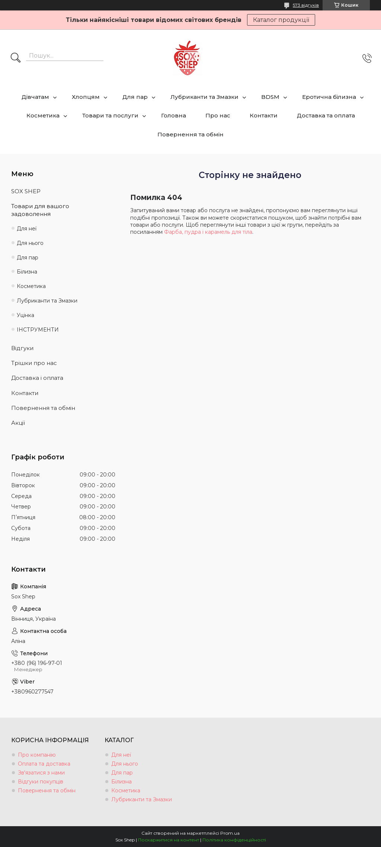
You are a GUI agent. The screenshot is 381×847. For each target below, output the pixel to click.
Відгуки (22, 348)
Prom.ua (230, 833)
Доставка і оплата (37, 377)
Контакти (264, 115)
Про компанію (37, 754)
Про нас (217, 115)
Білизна (27, 271)
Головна (173, 115)
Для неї (26, 228)
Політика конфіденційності (234, 840)
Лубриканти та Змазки (204, 96)
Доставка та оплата (326, 115)
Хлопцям (86, 96)
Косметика (43, 115)
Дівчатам (35, 96)
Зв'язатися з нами (41, 772)
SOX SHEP (26, 191)
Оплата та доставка (44, 763)
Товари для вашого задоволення (40, 210)
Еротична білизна (329, 96)
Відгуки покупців (40, 781)
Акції (18, 422)
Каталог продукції (281, 19)
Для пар (135, 96)
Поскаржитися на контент (168, 840)
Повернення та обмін (190, 134)
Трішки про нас (34, 362)
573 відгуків (306, 5)
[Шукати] (15, 58)
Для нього (30, 243)
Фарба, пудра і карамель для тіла (208, 232)
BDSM (270, 96)
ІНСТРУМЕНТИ (38, 329)
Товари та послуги (110, 115)
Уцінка (25, 315)
